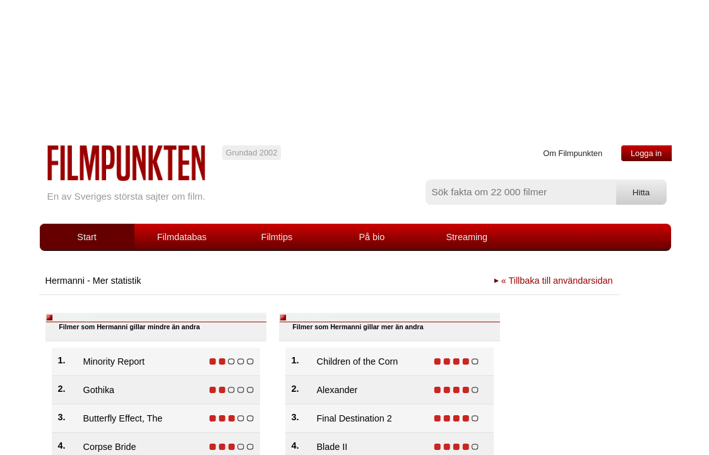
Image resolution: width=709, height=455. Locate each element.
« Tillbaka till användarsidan (557, 281)
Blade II (332, 447)
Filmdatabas (181, 237)
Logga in (646, 153)
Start (86, 237)
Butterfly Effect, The (123, 418)
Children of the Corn (357, 361)
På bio (371, 237)
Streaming (467, 237)
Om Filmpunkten (572, 153)
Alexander (337, 390)
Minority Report (114, 361)
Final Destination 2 (354, 418)
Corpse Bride (109, 447)
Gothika (99, 390)
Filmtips (277, 237)
